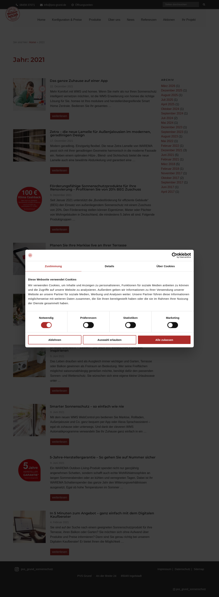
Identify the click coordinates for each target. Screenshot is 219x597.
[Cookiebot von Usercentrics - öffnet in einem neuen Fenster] (174, 255)
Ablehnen (54, 339)
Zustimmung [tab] (53, 266)
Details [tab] (109, 266)
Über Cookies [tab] (165, 266)
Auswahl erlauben (109, 339)
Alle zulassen (164, 339)
